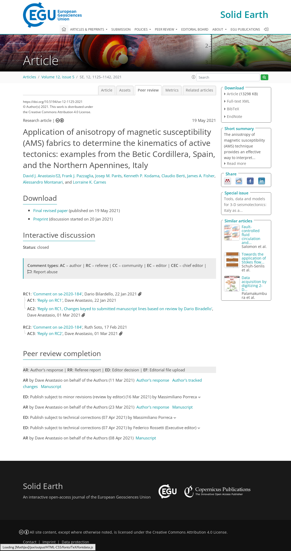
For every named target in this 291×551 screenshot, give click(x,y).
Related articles (199, 90)
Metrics (172, 90)
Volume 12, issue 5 (57, 77)
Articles (29, 77)
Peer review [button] (165, 29)
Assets (125, 90)
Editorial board (194, 29)
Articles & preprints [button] (87, 29)
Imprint (49, 542)
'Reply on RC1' (50, 300)
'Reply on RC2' (50, 333)
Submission (121, 29)
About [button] (218, 29)
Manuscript (51, 386)
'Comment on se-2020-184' (57, 293)
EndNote (234, 116)
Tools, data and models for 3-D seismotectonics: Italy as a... (245, 204)
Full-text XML (238, 101)
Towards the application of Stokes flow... (254, 258)
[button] (193, 77)
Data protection (75, 542)
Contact (29, 542)
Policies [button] (142, 29)
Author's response (152, 380)
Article (106, 90)
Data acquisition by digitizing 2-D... (254, 283)
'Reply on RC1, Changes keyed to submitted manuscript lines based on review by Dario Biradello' (124, 308)
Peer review (148, 90)
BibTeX (233, 108)
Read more (236, 163)
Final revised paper (50, 210)
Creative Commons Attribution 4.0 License (189, 532)
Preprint (40, 219)
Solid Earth (244, 14)
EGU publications (245, 29)
